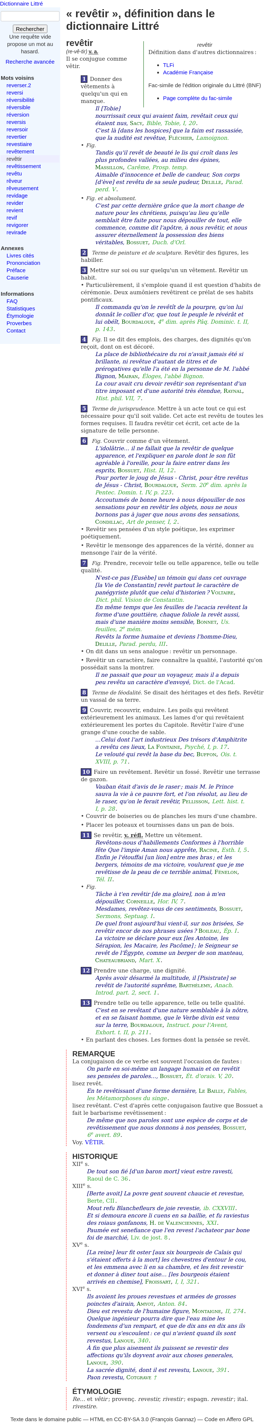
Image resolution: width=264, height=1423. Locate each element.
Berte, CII (101, 1201)
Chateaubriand (115, 960)
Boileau (208, 931)
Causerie (18, 277)
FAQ (12, 301)
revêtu (14, 173)
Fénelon (225, 872)
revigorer (17, 225)
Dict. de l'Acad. (214, 682)
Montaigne (206, 1311)
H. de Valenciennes (175, 1223)
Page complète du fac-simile (197, 98)
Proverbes (19, 323)
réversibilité (21, 100)
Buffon (206, 754)
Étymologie (20, 316)
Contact (16, 330)
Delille (211, 182)
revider (15, 203)
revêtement (20, 151)
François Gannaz (173, 1419)
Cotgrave (138, 1377)
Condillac (108, 522)
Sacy (136, 123)
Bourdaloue (138, 322)
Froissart (158, 1281)
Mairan (128, 376)
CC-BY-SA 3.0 (131, 1419)
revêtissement (24, 166)
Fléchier (180, 138)
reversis (16, 122)
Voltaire (222, 592)
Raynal (233, 391)
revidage (17, 195)
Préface (16, 270)
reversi (15, 92)
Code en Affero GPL (229, 1419)
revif (12, 217)
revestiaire (19, 144)
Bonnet (206, 622)
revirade (16, 232)
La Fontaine (164, 747)
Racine (208, 850)
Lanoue (124, 1340)
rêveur (14, 181)
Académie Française (188, 72)
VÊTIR (94, 1142)
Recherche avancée (30, 61)
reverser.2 (19, 85)
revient (15, 210)
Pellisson (195, 801)
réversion (18, 114)
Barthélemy (194, 985)
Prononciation (23, 263)
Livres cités (20, 255)
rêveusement (23, 188)
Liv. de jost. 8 (149, 1237)
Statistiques (21, 308)
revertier (17, 137)
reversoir (17, 129)
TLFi (168, 65)
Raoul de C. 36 (107, 1178)
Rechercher (30, 29)
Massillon (109, 167)
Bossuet (137, 242)
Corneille (139, 901)
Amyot (145, 1304)
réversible (18, 107)
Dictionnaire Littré (21, 3)
